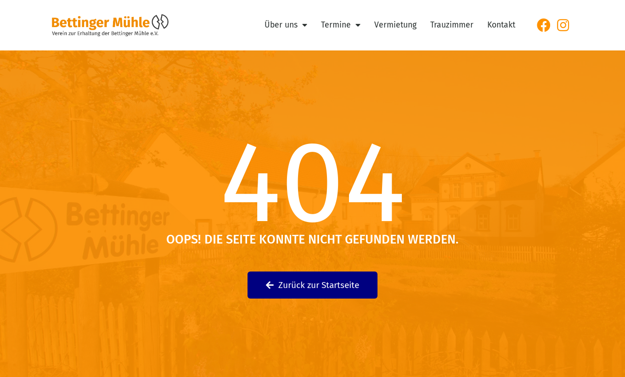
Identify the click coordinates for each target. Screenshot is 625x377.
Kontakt (501, 25)
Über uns (286, 25)
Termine (340, 25)
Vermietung (395, 25)
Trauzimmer (451, 25)
